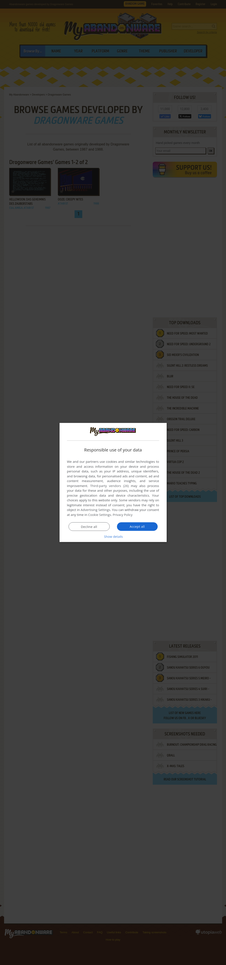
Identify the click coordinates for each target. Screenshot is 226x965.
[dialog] (113, 482)
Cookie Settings (99, 514)
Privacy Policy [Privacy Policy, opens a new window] (123, 514)
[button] (113, 536)
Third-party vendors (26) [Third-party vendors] (109, 486)
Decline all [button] (89, 526)
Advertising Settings (95, 510)
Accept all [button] (137, 526)
